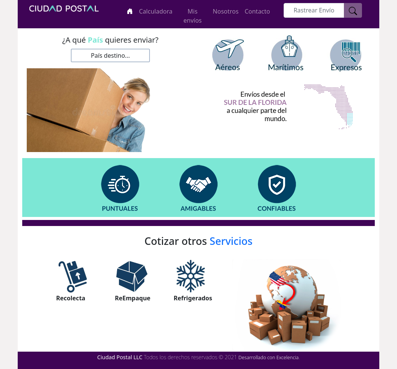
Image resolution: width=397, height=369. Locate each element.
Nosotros (226, 11)
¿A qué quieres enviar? (110, 40)
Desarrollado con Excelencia (268, 357)
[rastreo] (314, 10)
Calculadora (156, 11)
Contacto (257, 11)
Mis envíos (192, 16)
